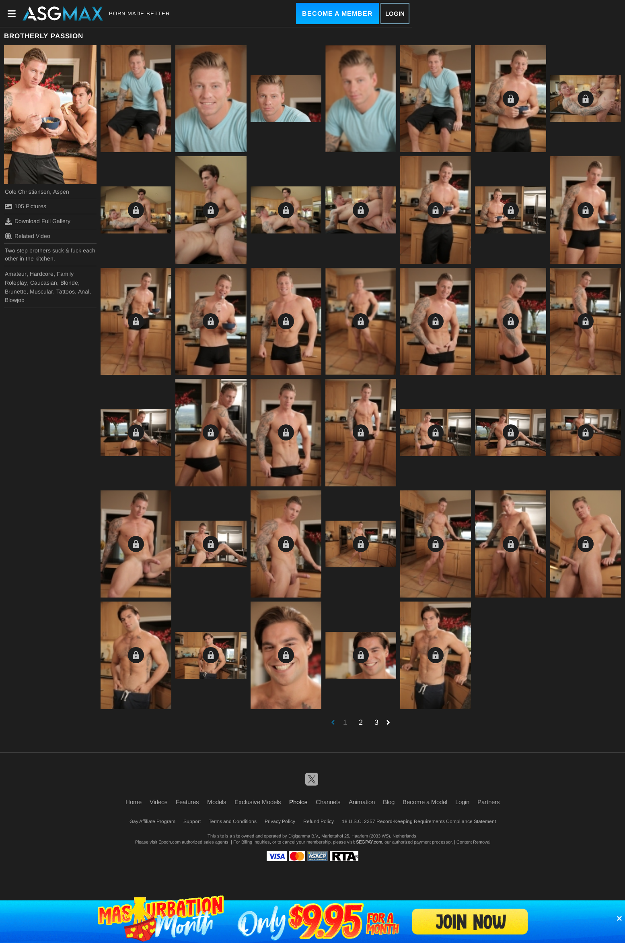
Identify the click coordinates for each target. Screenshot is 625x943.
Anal (83, 291)
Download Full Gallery (37, 221)
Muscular (41, 291)
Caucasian (43, 282)
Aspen (61, 191)
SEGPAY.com (369, 842)
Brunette (16, 291)
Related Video (27, 236)
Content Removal (473, 842)
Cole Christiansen (27, 191)
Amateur (16, 274)
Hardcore (41, 274)
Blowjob (15, 300)
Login (395, 13)
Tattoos (65, 291)
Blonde (69, 282)
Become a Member (337, 13)
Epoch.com (169, 842)
